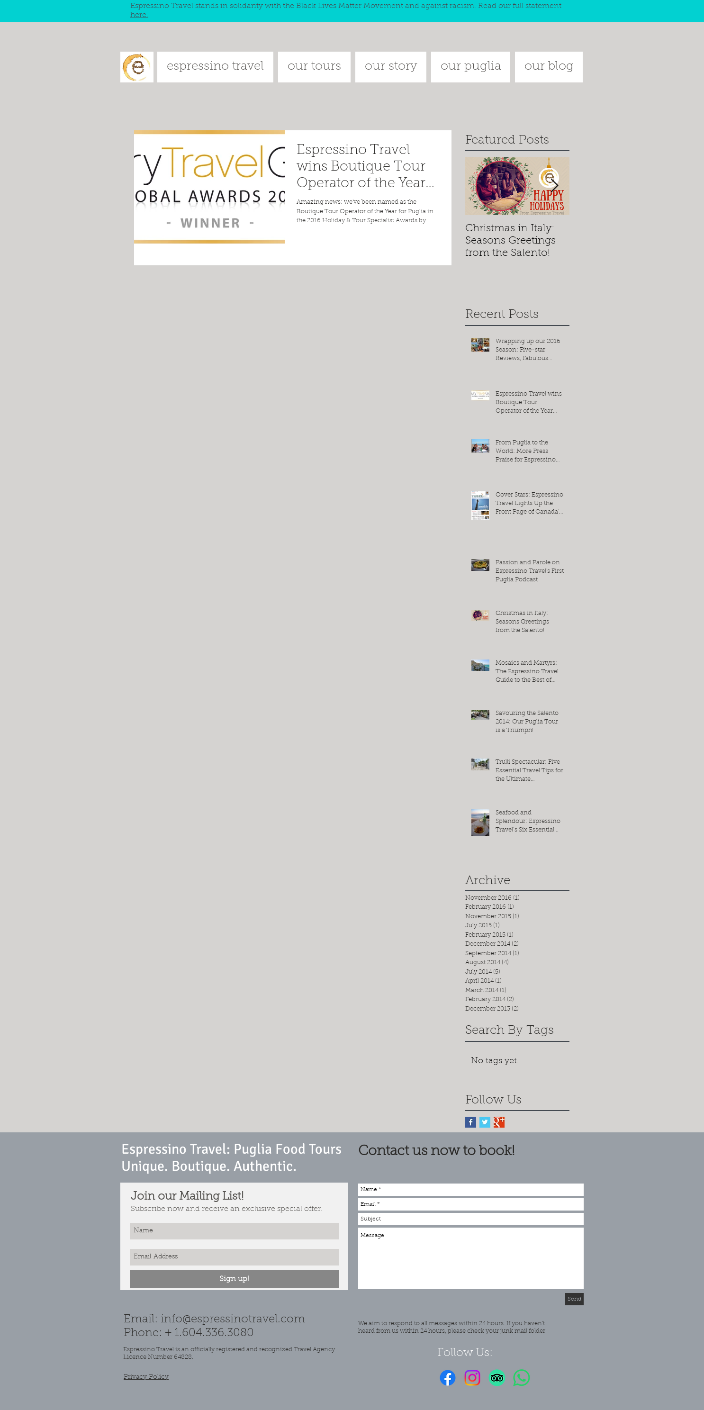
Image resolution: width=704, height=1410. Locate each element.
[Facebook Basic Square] (470, 1122)
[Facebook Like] (551, 1377)
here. (139, 15)
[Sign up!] (234, 1279)
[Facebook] (447, 1377)
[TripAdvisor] (497, 1377)
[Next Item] (554, 186)
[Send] (574, 1299)
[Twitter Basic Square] (484, 1122)
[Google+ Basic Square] (499, 1122)
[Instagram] (472, 1377)
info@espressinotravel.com (233, 1319)
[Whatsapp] (521, 1377)
